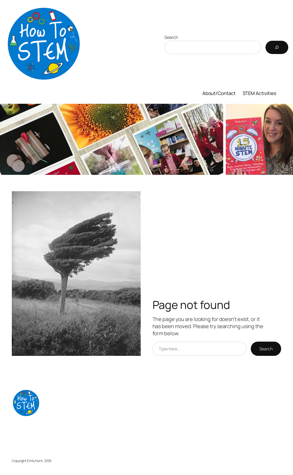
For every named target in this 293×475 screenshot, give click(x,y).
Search (171, 37)
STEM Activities (260, 93)
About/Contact (219, 93)
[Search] (276, 47)
